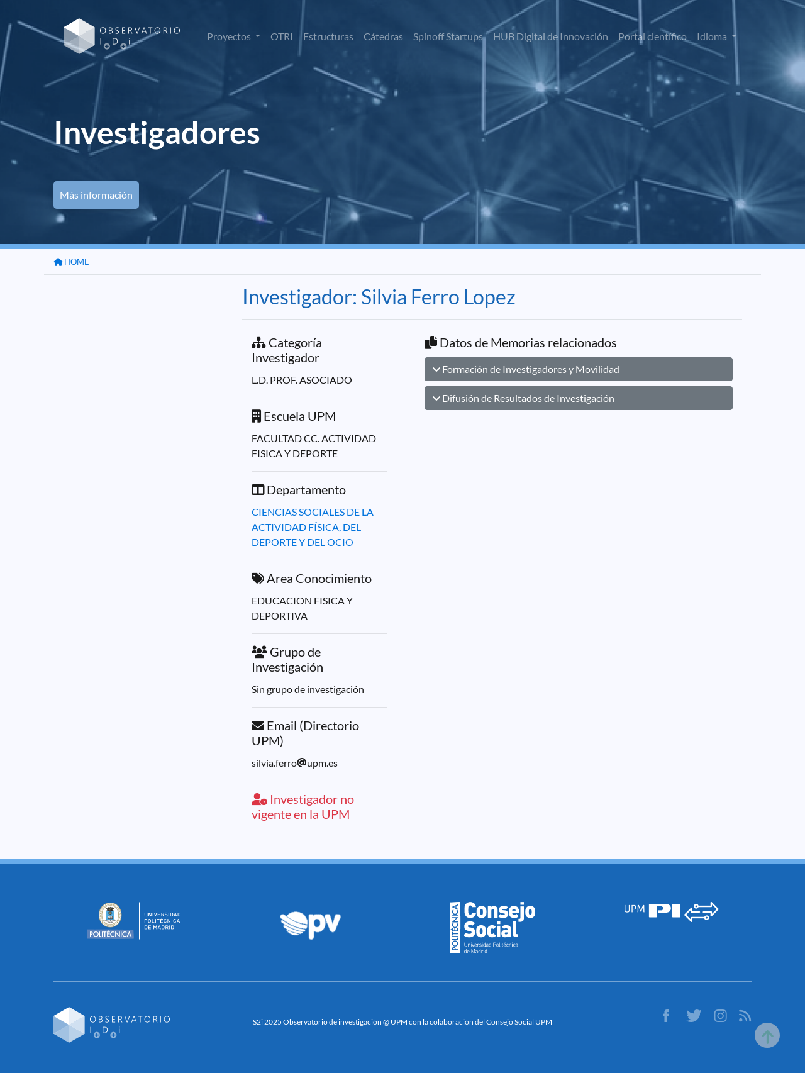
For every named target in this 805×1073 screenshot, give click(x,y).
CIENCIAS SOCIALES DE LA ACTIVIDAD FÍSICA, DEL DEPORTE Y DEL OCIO (313, 527)
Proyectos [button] (230, 36)
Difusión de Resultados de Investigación (523, 398)
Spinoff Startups (448, 36)
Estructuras (328, 36)
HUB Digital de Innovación (550, 36)
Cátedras (383, 36)
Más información (96, 195)
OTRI (281, 36)
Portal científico (652, 36)
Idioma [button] (713, 36)
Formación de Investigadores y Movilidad (526, 369)
